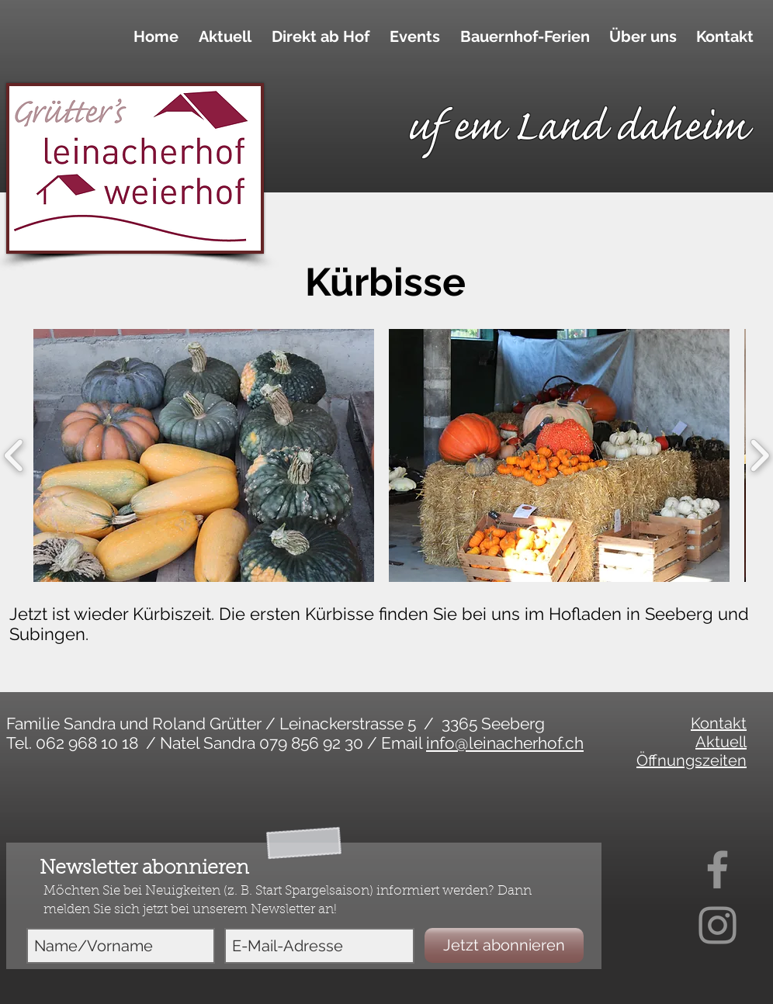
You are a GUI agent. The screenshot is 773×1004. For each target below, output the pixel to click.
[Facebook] (717, 869)
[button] (318, 36)
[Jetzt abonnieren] (504, 945)
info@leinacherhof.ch (505, 743)
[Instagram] (717, 925)
